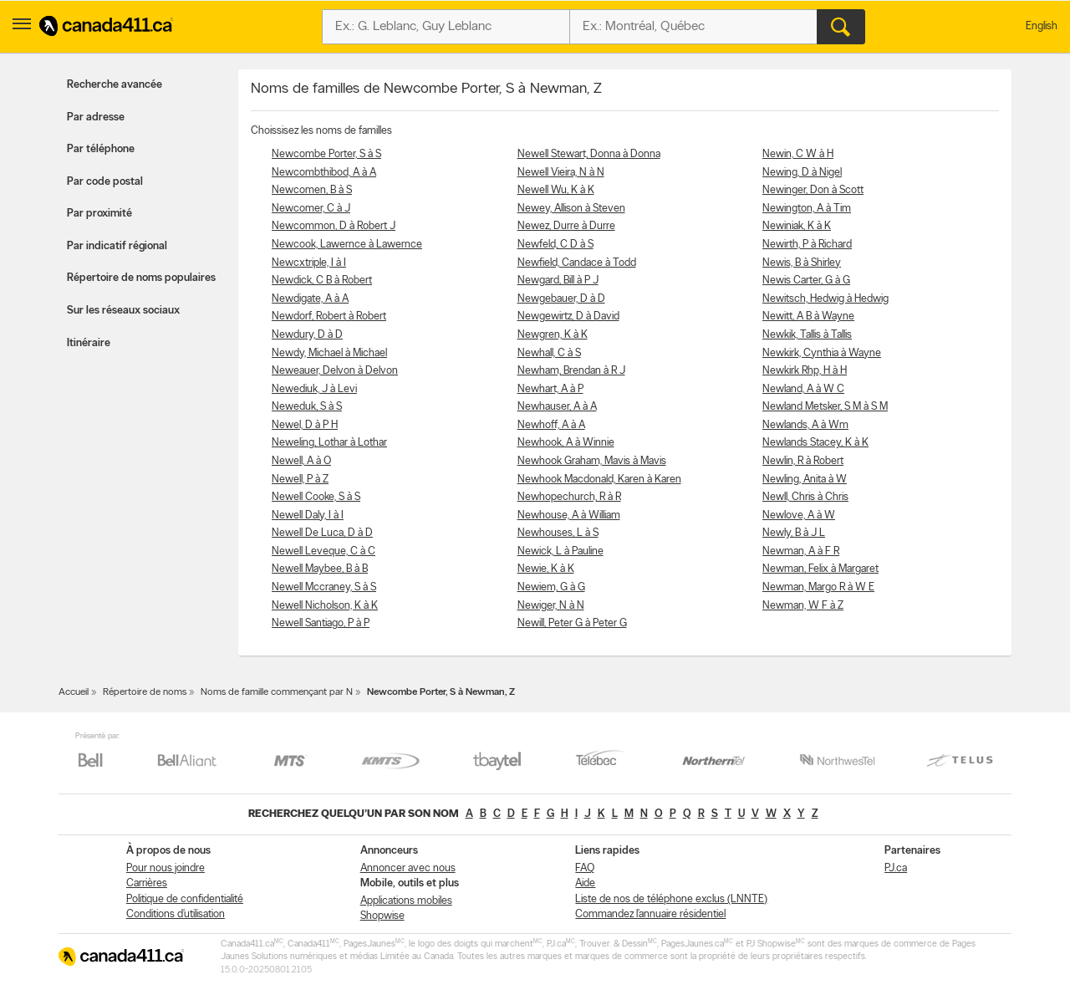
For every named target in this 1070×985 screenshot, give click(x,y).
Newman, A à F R (800, 551)
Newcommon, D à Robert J (333, 226)
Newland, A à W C (803, 389)
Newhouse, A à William (568, 515)
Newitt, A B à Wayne (808, 316)
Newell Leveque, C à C (323, 551)
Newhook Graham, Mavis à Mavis (591, 461)
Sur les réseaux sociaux (123, 310)
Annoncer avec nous (408, 868)
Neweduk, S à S (307, 406)
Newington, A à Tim (806, 208)
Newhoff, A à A (551, 425)
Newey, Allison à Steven (571, 208)
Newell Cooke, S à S (316, 497)
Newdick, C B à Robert (322, 280)
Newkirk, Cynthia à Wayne (821, 353)
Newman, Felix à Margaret (820, 569)
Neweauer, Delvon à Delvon (335, 370)
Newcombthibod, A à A (324, 172)
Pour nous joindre (165, 868)
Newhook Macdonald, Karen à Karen (599, 479)
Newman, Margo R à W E (818, 587)
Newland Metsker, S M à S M (825, 406)
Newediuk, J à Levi (314, 389)
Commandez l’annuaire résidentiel (650, 914)
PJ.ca (895, 868)
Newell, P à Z (300, 479)
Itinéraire (88, 343)
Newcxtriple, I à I (309, 263)
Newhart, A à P (550, 389)
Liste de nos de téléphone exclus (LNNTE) (671, 899)
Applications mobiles (406, 901)
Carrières (146, 883)
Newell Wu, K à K (555, 190)
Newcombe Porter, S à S (326, 154)
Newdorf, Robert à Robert (329, 316)
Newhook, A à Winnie (565, 442)
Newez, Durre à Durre (566, 226)
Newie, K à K (545, 569)
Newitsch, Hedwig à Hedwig (825, 298)
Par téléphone (101, 149)
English (1041, 26)
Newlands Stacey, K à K (815, 442)
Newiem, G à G (551, 587)
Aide (585, 883)
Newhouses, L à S (558, 533)
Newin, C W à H (797, 154)
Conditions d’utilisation (175, 914)
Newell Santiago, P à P (320, 623)
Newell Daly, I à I (308, 515)
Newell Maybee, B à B (320, 569)
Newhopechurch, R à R (569, 497)
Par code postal (105, 181)
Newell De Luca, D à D (322, 533)
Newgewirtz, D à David (568, 316)
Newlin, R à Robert (802, 461)
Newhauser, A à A (557, 406)
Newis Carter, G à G (806, 280)
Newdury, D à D (307, 334)
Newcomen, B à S (312, 190)
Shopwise (382, 916)
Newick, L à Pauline (560, 551)
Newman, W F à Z (802, 605)
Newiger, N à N (550, 605)
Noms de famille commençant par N (277, 692)
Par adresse (96, 117)
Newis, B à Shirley (801, 263)
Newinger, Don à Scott (813, 190)
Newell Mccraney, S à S (324, 587)
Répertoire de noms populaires (141, 278)
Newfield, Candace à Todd (576, 263)
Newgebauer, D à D (561, 298)
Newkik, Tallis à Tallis (807, 334)
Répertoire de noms (144, 692)
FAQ (584, 868)
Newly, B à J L (793, 533)
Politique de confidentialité (184, 899)
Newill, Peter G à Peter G (572, 623)
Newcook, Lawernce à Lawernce (347, 244)
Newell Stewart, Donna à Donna (588, 154)
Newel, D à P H (305, 425)
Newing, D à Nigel (802, 172)
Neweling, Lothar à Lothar (329, 442)
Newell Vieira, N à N (560, 172)
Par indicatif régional (117, 246)
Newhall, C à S (549, 353)
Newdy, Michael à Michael (329, 353)
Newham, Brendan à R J (571, 370)
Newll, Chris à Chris (805, 497)
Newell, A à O (301, 461)
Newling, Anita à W (804, 479)
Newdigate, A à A (310, 298)
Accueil (74, 692)
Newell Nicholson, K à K (325, 605)
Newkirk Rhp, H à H (804, 370)
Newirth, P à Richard (807, 244)
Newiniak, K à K (796, 226)
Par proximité (99, 213)
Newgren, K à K (552, 334)
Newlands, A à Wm (805, 425)
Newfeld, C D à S (555, 244)
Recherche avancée (114, 84)
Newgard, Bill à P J (558, 280)
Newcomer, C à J (311, 208)
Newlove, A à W (798, 515)
